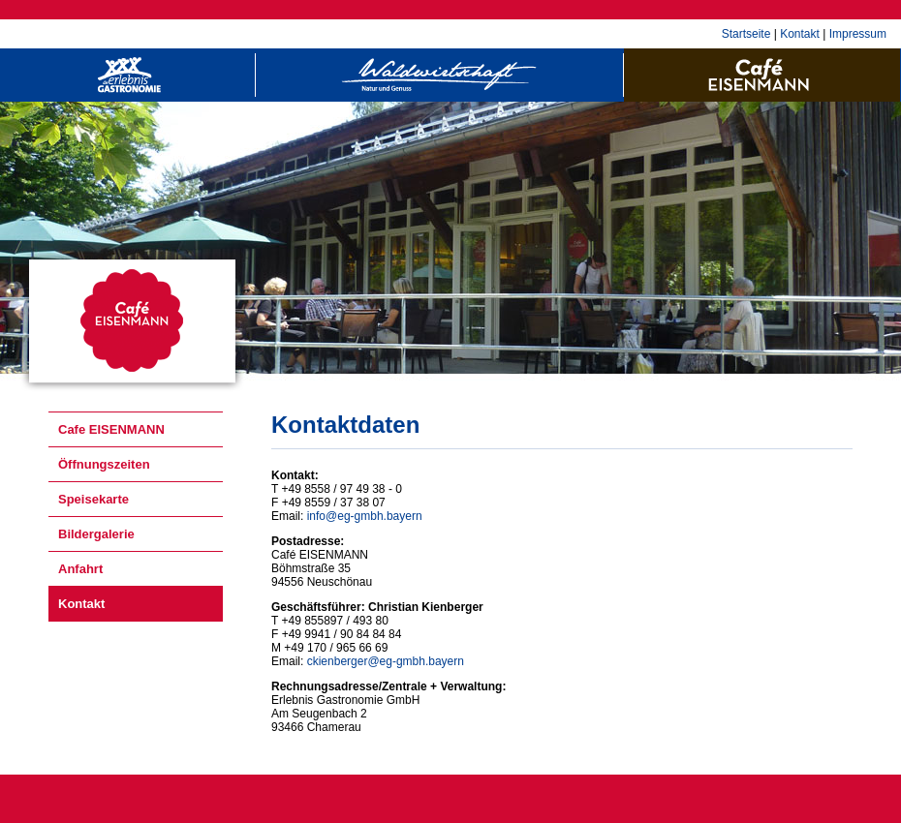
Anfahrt (80, 569)
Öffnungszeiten (104, 464)
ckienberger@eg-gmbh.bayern (385, 661)
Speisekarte (93, 499)
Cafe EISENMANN (111, 429)
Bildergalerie (96, 534)
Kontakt (800, 34)
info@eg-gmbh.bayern (364, 516)
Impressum (857, 34)
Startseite (746, 34)
